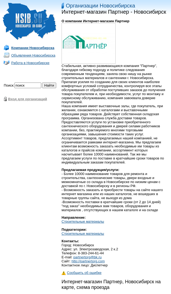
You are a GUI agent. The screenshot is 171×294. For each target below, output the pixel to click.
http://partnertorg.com (88, 261)
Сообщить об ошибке (81, 273)
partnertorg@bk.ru (87, 257)
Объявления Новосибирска (33, 55)
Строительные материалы (83, 221)
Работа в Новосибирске (30, 63)
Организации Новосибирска (100, 6)
